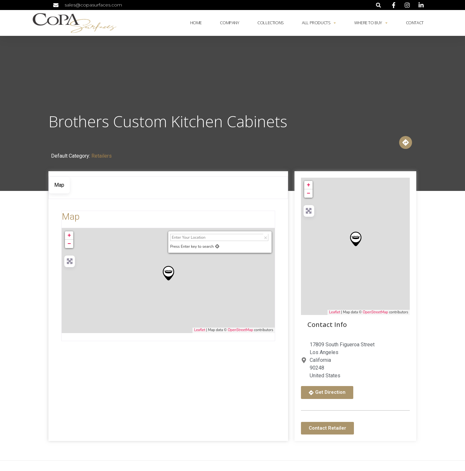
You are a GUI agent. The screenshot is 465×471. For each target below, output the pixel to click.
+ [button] (69, 235)
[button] (379, 5)
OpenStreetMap (240, 330)
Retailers (101, 156)
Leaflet (199, 330)
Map (70, 216)
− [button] (69, 244)
